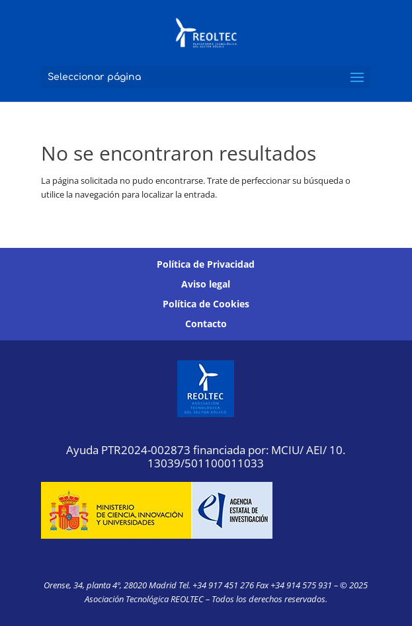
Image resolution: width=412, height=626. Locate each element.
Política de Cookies (206, 304)
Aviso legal (205, 285)
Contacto (206, 324)
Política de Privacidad (206, 265)
